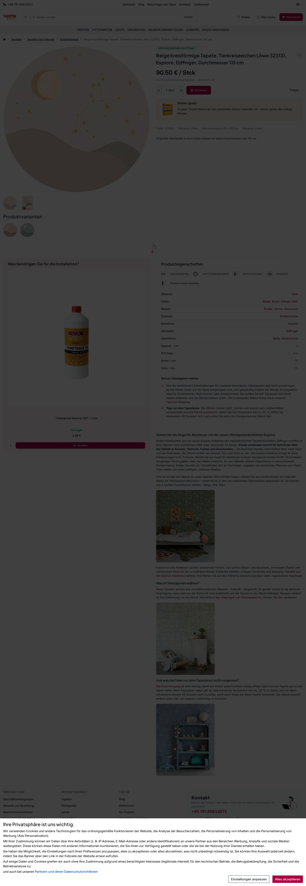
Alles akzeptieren (287, 879)
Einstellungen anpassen (249, 879)
